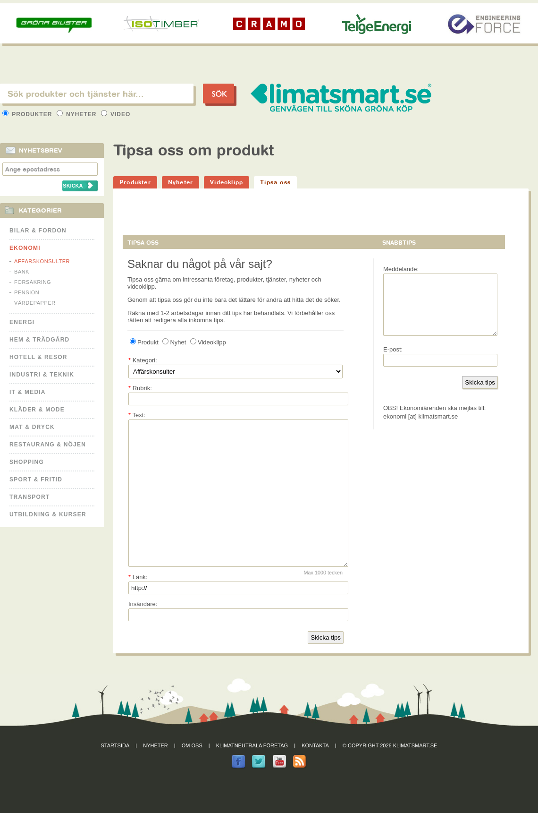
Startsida (115, 774)
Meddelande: (401, 269)
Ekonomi (25, 248)
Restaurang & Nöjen (47, 444)
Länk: (137, 605)
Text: (136, 415)
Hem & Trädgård (39, 339)
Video (116, 114)
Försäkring (32, 282)
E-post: (393, 360)
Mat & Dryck (32, 427)
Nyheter (78, 114)
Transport (29, 497)
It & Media (27, 392)
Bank (21, 271)
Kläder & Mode (37, 409)
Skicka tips (326, 665)
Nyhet (174, 342)
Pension (26, 292)
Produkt (144, 342)
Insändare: (142, 632)
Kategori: (142, 360)
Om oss (192, 774)
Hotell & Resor (38, 357)
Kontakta (315, 774)
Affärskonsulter (42, 261)
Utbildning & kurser (47, 514)
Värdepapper (35, 303)
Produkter (28, 114)
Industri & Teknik (41, 374)
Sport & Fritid (35, 479)
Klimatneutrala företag (252, 774)
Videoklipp (226, 182)
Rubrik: (140, 388)
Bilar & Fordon (38, 230)
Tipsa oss (275, 182)
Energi (21, 322)
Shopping (26, 462)
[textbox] (96, 93)
